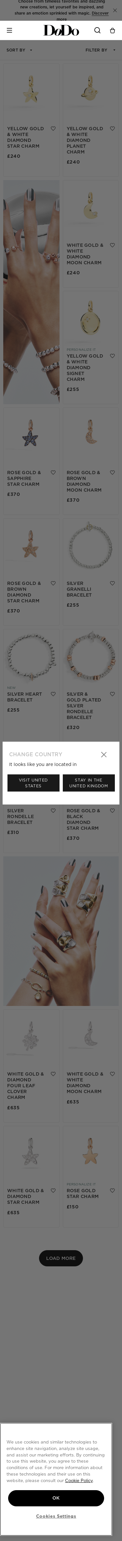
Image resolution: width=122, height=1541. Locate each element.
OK (56, 1498)
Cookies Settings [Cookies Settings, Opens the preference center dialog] (56, 1516)
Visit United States (33, 783)
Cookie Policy (79, 1480)
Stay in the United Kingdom (88, 783)
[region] (56, 1479)
